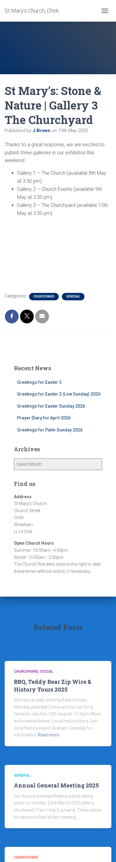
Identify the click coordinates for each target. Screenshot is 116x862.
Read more (48, 734)
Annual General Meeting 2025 (56, 785)
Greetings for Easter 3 (39, 382)
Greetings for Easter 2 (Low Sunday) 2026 (59, 394)
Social (46, 671)
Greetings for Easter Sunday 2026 (51, 406)
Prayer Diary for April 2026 (44, 417)
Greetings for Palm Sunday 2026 (50, 429)
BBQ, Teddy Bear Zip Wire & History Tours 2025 (52, 685)
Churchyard (43, 296)
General (73, 296)
